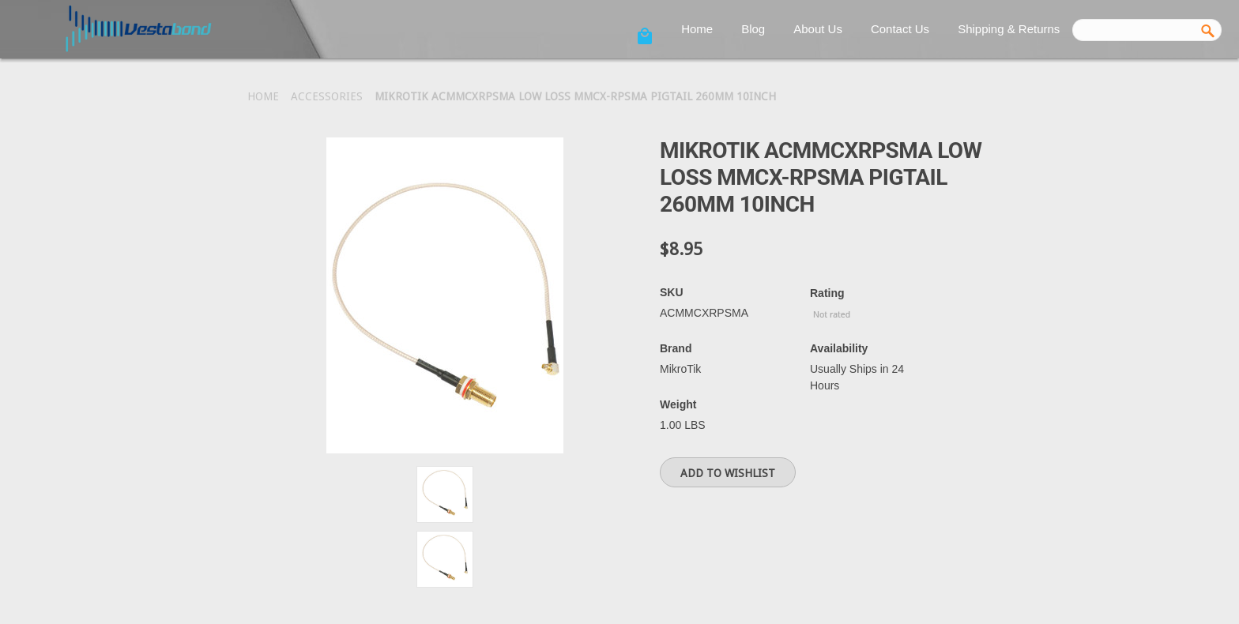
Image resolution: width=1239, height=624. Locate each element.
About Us (817, 29)
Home (697, 29)
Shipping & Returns (1009, 29)
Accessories (327, 96)
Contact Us (900, 29)
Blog (753, 29)
